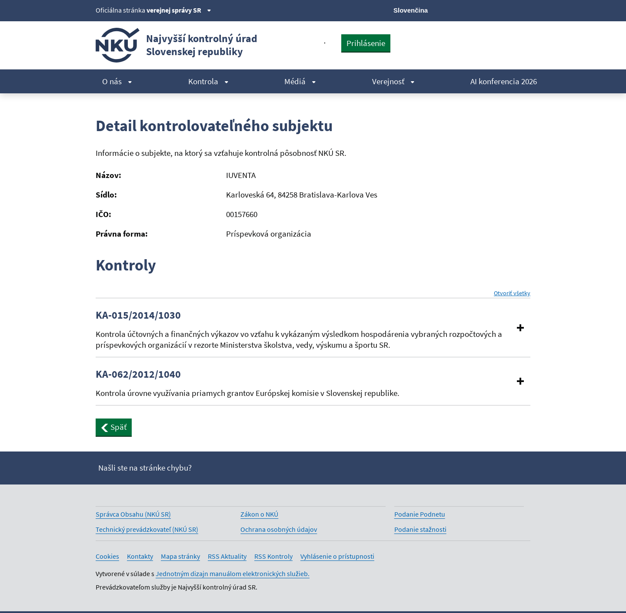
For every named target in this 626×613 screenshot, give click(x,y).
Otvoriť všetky (512, 293)
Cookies (107, 556)
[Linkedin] (510, 9)
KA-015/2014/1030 (138, 315)
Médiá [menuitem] (300, 81)
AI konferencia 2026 (503, 81)
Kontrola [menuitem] (208, 81)
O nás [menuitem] (117, 81)
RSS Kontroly (273, 556)
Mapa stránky (180, 556)
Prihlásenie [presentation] (365, 43)
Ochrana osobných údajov (278, 529)
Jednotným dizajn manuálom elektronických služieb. (233, 573)
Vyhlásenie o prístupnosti (337, 556)
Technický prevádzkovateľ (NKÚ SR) (147, 529)
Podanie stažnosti (420, 529)
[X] (466, 9)
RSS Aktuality (227, 556)
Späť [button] (114, 427)
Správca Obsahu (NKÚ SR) (133, 514)
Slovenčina (410, 10)
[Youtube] (495, 9)
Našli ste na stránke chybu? (145, 467)
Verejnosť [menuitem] (393, 81)
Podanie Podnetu (419, 514)
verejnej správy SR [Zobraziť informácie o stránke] (179, 10)
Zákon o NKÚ (259, 514)
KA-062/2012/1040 (138, 374)
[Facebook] (481, 9)
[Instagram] (524, 9)
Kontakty (140, 556)
